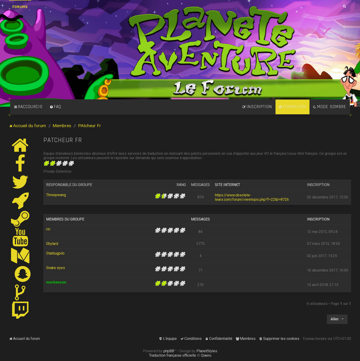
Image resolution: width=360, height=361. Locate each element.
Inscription (318, 185)
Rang (181, 185)
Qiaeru (206, 355)
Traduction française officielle (172, 355)
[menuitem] (55, 107)
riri (48, 229)
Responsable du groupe (69, 185)
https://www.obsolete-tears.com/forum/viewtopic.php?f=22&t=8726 (252, 197)
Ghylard (52, 243)
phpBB (168, 351)
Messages (200, 185)
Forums (20, 6)
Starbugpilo (55, 253)
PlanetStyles (207, 351)
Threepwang (56, 195)
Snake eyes (55, 268)
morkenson (56, 282)
